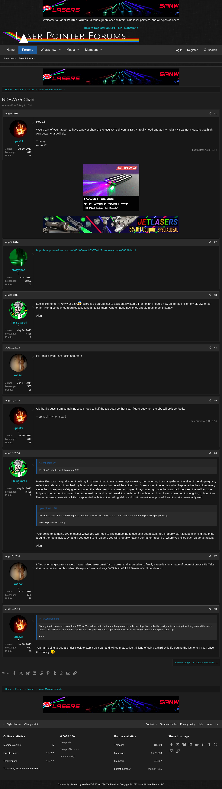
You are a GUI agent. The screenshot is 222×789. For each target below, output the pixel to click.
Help (200, 724)
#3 (214, 296)
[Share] (209, 114)
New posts (10, 58)
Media (71, 49)
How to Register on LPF (100, 27)
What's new (48, 49)
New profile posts (69, 749)
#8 (214, 613)
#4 (214, 348)
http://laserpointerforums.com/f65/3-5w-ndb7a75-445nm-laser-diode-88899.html (87, 251)
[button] (60, 50)
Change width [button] (31, 724)
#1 (214, 114)
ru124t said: (46, 463)
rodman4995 (155, 768)
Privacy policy (187, 724)
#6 (214, 454)
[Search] (210, 50)
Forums (27, 49)
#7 (214, 561)
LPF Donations (128, 27)
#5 (214, 401)
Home (11, 49)
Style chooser (12, 724)
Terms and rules (168, 724)
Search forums (27, 58)
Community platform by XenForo (88, 784)
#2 (214, 243)
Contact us (151, 724)
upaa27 (10, 106)
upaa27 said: (47, 513)
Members (91, 49)
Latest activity (67, 756)
